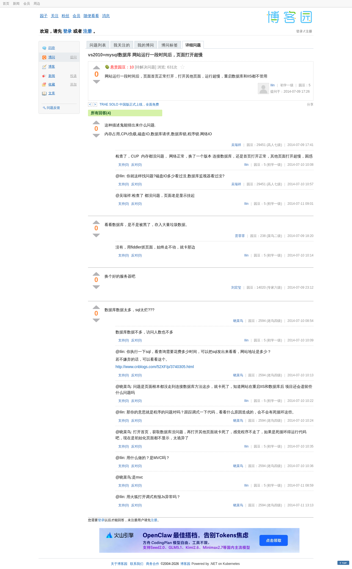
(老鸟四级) (274, 321)
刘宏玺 (236, 287)
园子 (44, 15)
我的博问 (146, 45)
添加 (73, 84)
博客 (51, 66)
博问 (51, 57)
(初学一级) (274, 165)
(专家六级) (274, 287)
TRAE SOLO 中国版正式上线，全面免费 (129, 104)
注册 (87, 31)
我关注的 (122, 45)
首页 (6, 3)
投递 (73, 76)
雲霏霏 (240, 236)
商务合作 (152, 564)
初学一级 (286, 85)
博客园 (185, 564)
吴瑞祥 (236, 145)
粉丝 (65, 15)
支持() (123, 165)
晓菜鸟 (238, 321)
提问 (73, 57)
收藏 (51, 84)
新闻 (16, 3)
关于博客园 (119, 564)
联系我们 (136, 564)
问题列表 (98, 45)
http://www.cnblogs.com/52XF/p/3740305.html (155, 366)
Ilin (272, 85)
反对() (136, 165)
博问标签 (169, 45)
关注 (55, 15)
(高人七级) (274, 145)
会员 (26, 3)
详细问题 (193, 45)
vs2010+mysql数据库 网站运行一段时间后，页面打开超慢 (145, 55)
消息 (106, 15)
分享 (310, 104)
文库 (51, 93)
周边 (37, 3)
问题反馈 (53, 108)
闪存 (51, 48)
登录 (67, 31)
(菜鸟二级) (274, 236)
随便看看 (91, 15)
